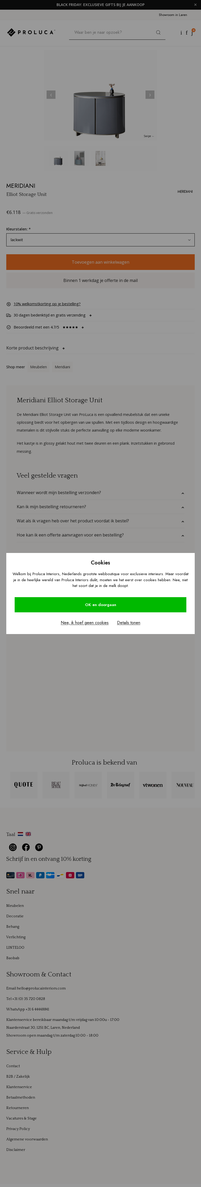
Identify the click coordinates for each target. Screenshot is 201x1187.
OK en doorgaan (100, 605)
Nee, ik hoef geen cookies (85, 623)
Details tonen (128, 623)
